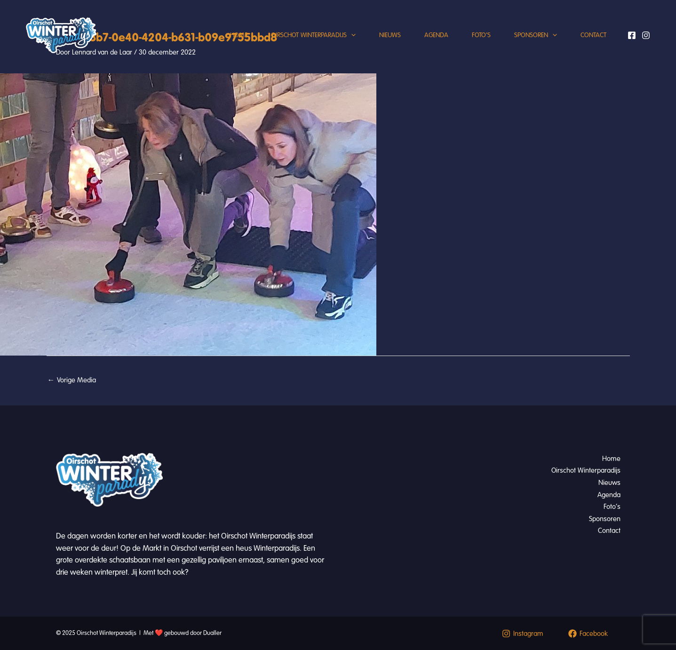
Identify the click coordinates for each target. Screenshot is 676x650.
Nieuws (390, 35)
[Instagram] (646, 35)
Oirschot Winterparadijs (313, 35)
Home (238, 35)
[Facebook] (632, 35)
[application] (351, 35)
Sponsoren (535, 35)
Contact (593, 35)
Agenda (436, 35)
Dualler (212, 633)
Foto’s (481, 35)
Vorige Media (72, 380)
